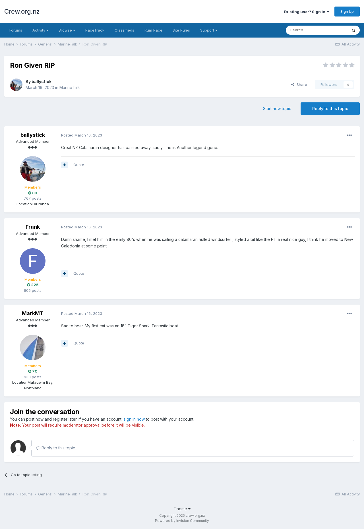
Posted (81, 135)
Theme (182, 508)
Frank (33, 227)
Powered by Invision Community (182, 520)
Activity (40, 30)
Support (208, 30)
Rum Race (153, 30)
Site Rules (181, 30)
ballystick (41, 81)
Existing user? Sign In (306, 11)
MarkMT (33, 313)
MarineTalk (69, 87)
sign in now (134, 419)
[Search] (316, 30)
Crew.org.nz (22, 11)
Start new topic (277, 108)
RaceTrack (94, 30)
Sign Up (347, 11)
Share (299, 84)
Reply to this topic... (57, 447)
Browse (67, 30)
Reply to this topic (330, 108)
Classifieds (124, 30)
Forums (15, 30)
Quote (78, 164)
